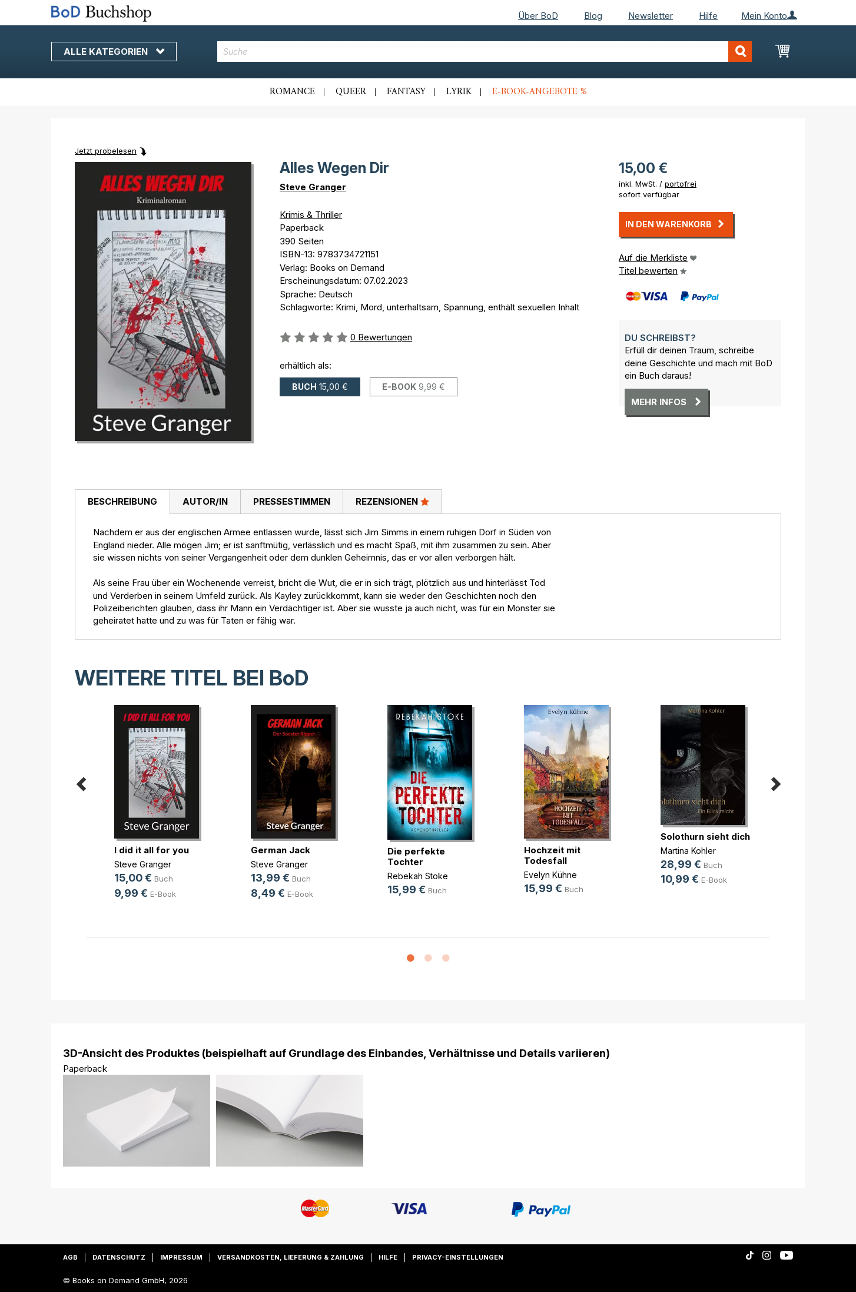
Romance (292, 92)
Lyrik (459, 92)
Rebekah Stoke (417, 876)
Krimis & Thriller (311, 214)
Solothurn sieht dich (705, 836)
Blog (593, 15)
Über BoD (538, 15)
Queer (351, 92)
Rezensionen (392, 501)
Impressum (181, 1257)
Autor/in (205, 501)
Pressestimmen (291, 501)
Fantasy (406, 92)
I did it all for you (151, 850)
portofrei (680, 183)
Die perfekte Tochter (416, 856)
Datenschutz (118, 1257)
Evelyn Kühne (550, 875)
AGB (70, 1257)
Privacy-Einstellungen (457, 1257)
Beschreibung (122, 501)
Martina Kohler (688, 851)
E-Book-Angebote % (539, 92)
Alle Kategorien (114, 51)
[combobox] (484, 51)
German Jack (280, 850)
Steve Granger (313, 187)
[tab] (122, 502)
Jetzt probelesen (106, 150)
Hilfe (708, 15)
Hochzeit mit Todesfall (552, 855)
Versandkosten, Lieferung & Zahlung (290, 1257)
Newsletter (650, 15)
